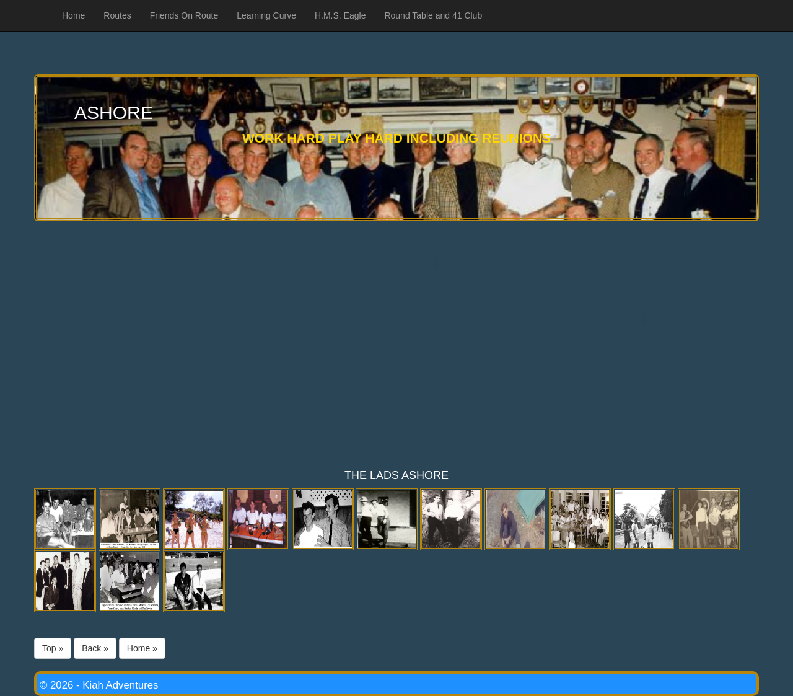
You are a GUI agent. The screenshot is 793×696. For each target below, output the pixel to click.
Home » (142, 648)
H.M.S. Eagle (340, 15)
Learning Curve (266, 15)
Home (73, 15)
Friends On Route (184, 15)
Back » (95, 648)
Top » (52, 648)
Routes (117, 15)
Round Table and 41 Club (433, 15)
